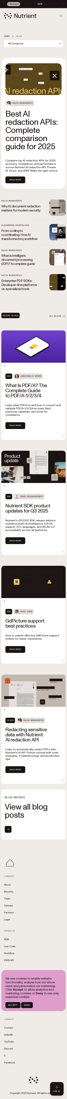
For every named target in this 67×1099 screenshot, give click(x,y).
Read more (15, 425)
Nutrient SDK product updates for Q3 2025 (27, 508)
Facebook (9, 1062)
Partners (9, 912)
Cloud (10, 720)
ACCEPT (13, 1005)
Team (7, 898)
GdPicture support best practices (24, 623)
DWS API (9, 960)
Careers (8, 905)
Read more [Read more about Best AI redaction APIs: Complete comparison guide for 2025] (15, 180)
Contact (8, 1027)
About (7, 884)
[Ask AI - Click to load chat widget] (57, 1089)
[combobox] (33, 43)
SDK (9, 376)
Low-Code (9, 946)
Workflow (9, 953)
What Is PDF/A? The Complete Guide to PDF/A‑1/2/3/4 (26, 390)
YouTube (9, 1041)
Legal (7, 919)
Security (8, 891)
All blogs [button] (57, 316)
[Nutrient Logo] (20, 15)
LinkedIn (8, 1034)
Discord (8, 1048)
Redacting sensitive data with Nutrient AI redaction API (26, 734)
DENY (27, 1005)
